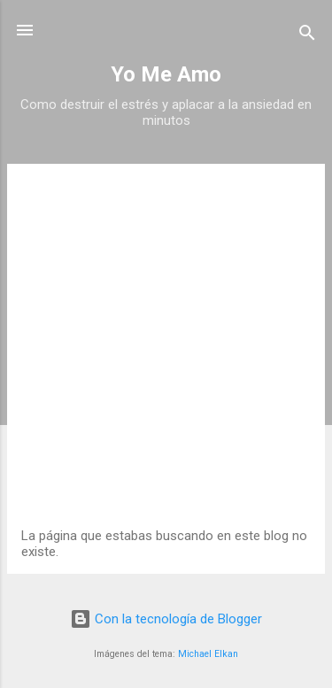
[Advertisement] (166, 353)
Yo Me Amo (166, 74)
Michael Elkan (208, 654)
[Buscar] (307, 36)
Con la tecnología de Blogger (166, 619)
